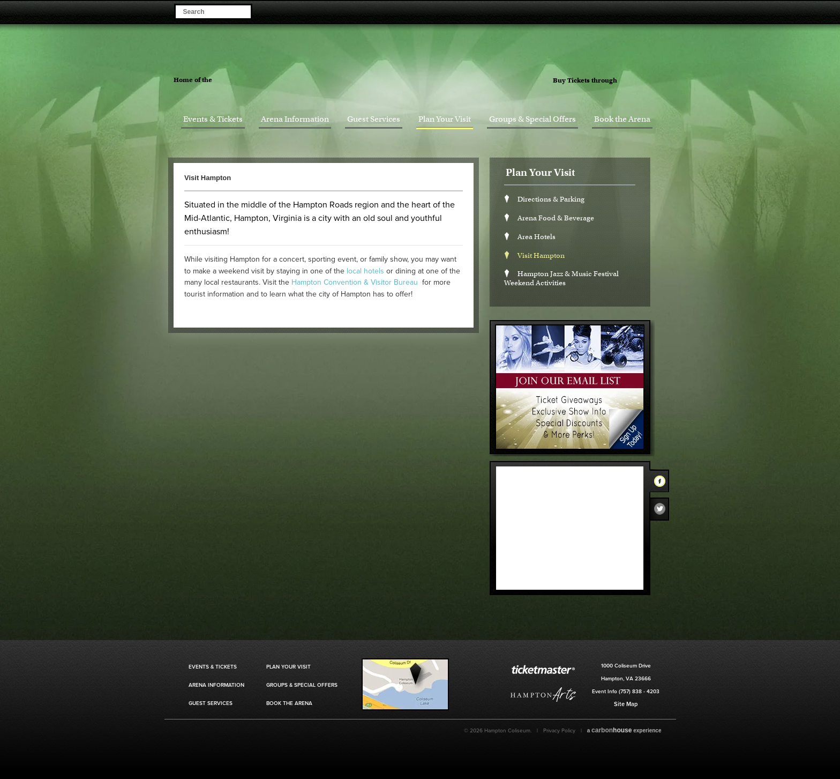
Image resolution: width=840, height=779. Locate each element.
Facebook (662, 483)
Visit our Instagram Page (656, 11)
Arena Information (295, 119)
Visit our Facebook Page (626, 11)
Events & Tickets (213, 119)
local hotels (365, 271)
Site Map (626, 704)
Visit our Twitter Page (641, 11)
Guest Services (373, 119)
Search (242, 11)
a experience (624, 730)
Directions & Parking (551, 199)
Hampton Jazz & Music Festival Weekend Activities (561, 278)
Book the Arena (622, 119)
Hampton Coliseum (426, 72)
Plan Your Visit (444, 119)
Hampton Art (543, 694)
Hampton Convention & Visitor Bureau (354, 282)
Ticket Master (650, 81)
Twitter (662, 511)
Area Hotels (537, 236)
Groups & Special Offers (532, 119)
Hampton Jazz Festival (260, 78)
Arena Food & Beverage (556, 217)
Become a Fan (611, 11)
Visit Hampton (541, 255)
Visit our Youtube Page (671, 11)
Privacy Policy (559, 731)
